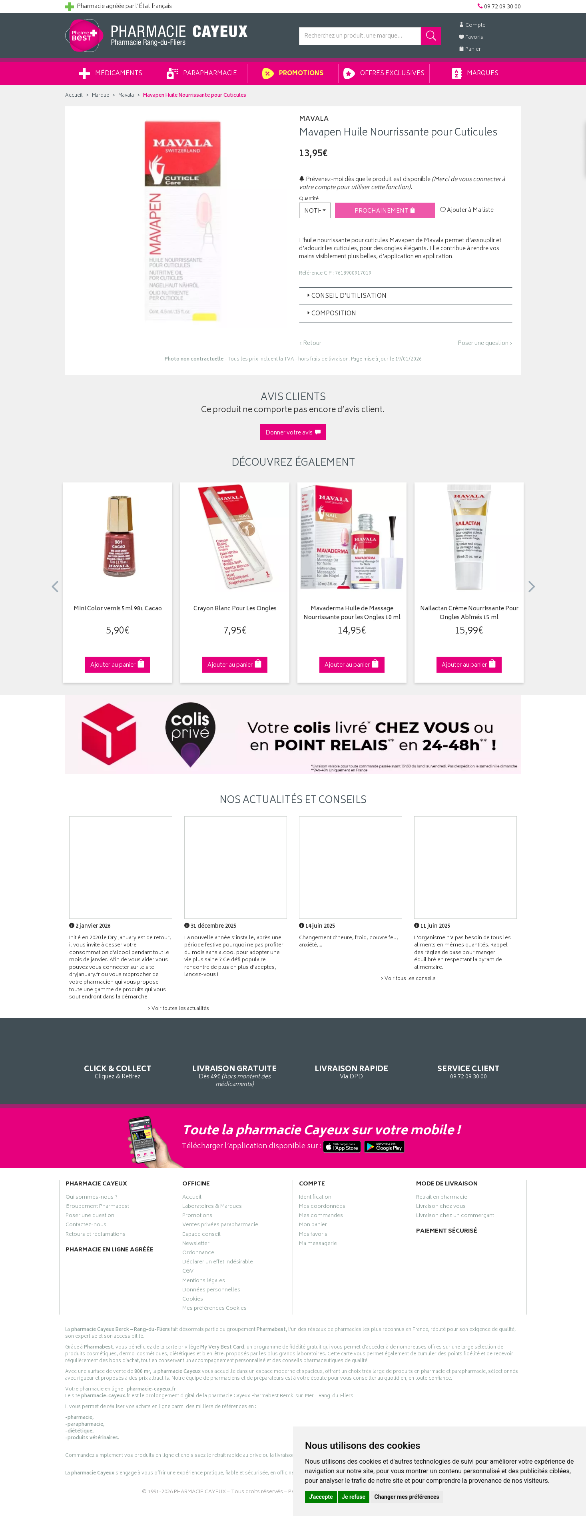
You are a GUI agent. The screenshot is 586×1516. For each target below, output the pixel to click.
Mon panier (313, 1226)
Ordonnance (198, 1254)
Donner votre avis (293, 433)
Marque (100, 96)
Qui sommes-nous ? (92, 1198)
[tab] (405, 296)
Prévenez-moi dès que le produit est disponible (365, 180)
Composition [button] (330, 314)
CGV (187, 1272)
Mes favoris (313, 1235)
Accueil (74, 96)
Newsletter (195, 1245)
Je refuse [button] (353, 1497)
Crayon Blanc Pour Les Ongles (235, 609)
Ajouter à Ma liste (467, 211)
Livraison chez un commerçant (455, 1217)
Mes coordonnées (322, 1207)
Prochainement (385, 211)
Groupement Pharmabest (97, 1207)
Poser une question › (485, 344)
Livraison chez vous (441, 1207)
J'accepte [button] (321, 1497)
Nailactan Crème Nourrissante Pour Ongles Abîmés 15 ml (469, 614)
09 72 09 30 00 (468, 1059)
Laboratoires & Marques (212, 1207)
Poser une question (90, 1217)
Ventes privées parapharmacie (220, 1226)
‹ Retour (310, 344)
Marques (475, 73)
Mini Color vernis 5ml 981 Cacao (118, 609)
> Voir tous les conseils (408, 979)
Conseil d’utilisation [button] (346, 296)
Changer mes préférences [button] (407, 1497)
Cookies (192, 1300)
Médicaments (110, 73)
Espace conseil (201, 1235)
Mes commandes (321, 1217)
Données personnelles (211, 1291)
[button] (315, 210)
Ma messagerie (318, 1245)
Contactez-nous (86, 1226)
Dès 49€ (234, 1063)
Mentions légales (203, 1282)
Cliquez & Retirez (117, 1059)
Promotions (292, 73)
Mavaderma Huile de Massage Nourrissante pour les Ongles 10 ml (352, 614)
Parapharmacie (202, 73)
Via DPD (351, 1059)
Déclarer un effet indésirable (217, 1263)
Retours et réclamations (96, 1235)
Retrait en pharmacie (441, 1198)
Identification (315, 1198)
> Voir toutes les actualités (178, 1009)
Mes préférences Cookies (214, 1309)
